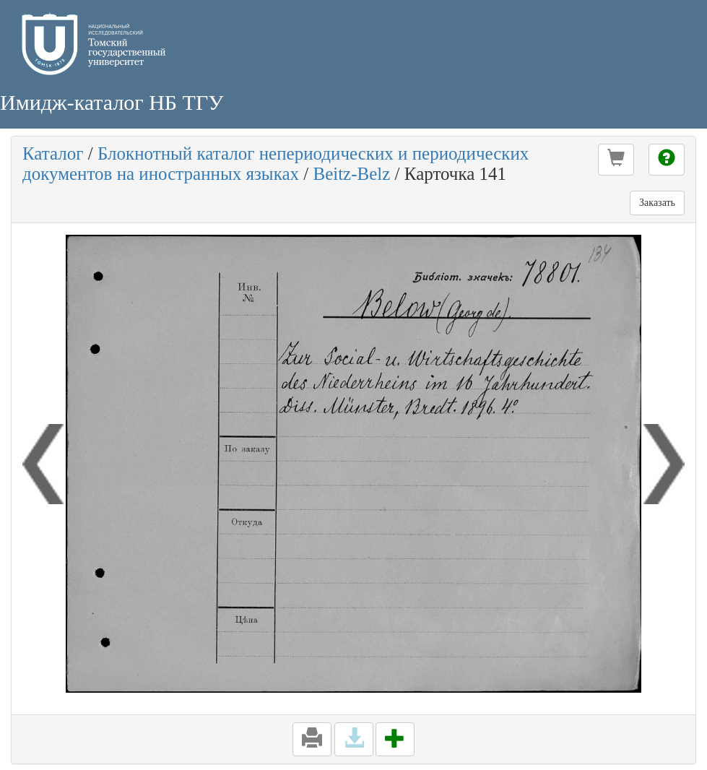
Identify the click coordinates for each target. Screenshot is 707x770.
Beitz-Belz (351, 173)
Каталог (53, 153)
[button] (616, 160)
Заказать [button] (657, 202)
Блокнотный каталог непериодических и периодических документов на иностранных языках (275, 163)
